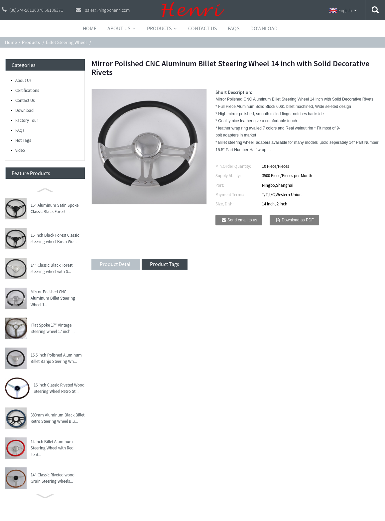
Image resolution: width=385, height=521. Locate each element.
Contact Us (25, 100)
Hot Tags (23, 140)
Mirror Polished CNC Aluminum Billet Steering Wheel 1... (53, 298)
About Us (23, 80)
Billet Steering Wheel (66, 42)
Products (31, 42)
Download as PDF (298, 220)
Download (24, 110)
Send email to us (242, 220)
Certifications (27, 90)
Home (11, 42)
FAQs (19, 130)
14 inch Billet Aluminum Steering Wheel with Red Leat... (52, 448)
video (20, 150)
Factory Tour (26, 120)
